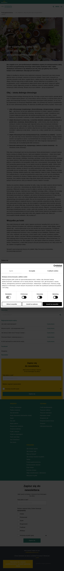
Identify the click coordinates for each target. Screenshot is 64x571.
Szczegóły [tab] (32, 271)
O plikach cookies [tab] (53, 271)
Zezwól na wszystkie (52, 304)
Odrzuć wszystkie (11, 304)
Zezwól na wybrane (32, 304)
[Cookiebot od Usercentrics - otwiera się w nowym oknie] (55, 266)
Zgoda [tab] (11, 271)
